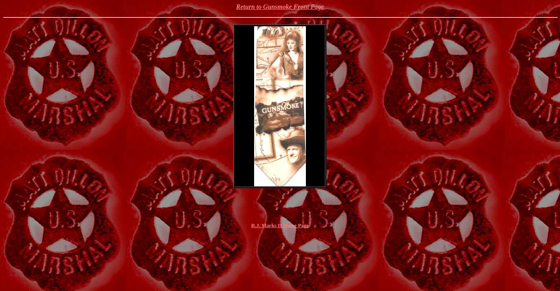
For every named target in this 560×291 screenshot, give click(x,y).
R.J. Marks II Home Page (280, 225)
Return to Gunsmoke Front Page (280, 6)
